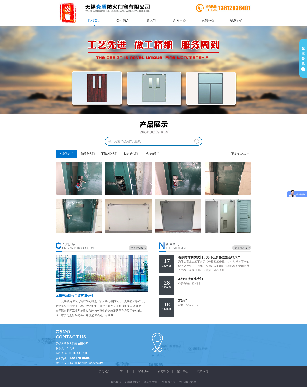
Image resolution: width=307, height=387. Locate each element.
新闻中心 (179, 20)
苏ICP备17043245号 (184, 382)
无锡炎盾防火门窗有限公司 (74, 295)
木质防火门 (66, 153)
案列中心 (182, 371)
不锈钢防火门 (109, 153)
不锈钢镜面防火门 (190, 279)
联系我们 (236, 20)
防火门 (151, 20)
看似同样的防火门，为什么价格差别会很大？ (209, 257)
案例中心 (208, 20)
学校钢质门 (152, 153)
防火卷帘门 (131, 153)
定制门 (182, 300)
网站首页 (94, 20)
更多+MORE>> (240, 153)
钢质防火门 (88, 153)
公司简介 (122, 20)
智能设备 (143, 371)
